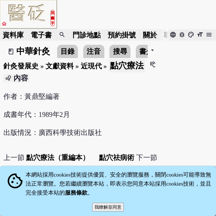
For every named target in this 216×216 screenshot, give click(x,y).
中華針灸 (33, 51)
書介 (146, 51)
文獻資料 (60, 66)
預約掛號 (122, 35)
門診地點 (87, 35)
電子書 (41, 35)
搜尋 (120, 51)
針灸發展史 (21, 66)
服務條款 (76, 193)
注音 (94, 51)
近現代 (91, 66)
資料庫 (13, 35)
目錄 (67, 51)
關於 (150, 35)
